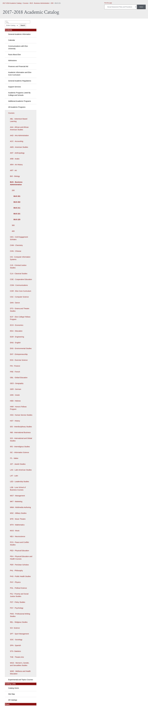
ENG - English (15, 343)
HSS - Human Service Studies (21, 415)
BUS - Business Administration (39, 3)
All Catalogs (12, 700)
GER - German (15, 389)
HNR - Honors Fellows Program (18, 408)
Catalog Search (9, 21)
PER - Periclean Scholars (19, 565)
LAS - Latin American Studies (21, 470)
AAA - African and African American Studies (19, 128)
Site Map (11, 694)
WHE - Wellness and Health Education (20, 672)
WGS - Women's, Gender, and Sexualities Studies (19, 664)
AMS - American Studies (19, 147)
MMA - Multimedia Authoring (20, 507)
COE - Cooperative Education (21, 279)
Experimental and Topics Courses (20, 680)
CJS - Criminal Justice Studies (18, 266)
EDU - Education (16, 331)
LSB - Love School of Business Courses (18, 488)
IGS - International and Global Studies (21, 439)
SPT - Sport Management (19, 634)
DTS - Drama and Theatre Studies (19, 310)
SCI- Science (15, 628)
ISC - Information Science (19, 452)
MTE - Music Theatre (17, 519)
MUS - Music (15, 531)
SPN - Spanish (15, 645)
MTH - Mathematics (17, 525)
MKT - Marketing (16, 501)
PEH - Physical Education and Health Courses (21, 557)
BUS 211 (17, 208)
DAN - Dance (15, 303)
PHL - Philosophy (16, 571)
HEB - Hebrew (15, 401)
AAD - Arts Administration (19, 135)
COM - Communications (19, 285)
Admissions (12, 60)
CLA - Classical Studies (18, 274)
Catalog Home (13, 688)
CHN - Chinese (15, 251)
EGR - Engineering (17, 337)
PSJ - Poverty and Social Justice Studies (19, 595)
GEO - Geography (16, 383)
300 (13, 225)
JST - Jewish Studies (17, 464)
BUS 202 (17, 202)
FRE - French (15, 372)
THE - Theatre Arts (17, 657)
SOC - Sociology (16, 640)
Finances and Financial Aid (18, 66)
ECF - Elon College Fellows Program (20, 318)
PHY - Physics (15, 582)
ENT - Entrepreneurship (19, 354)
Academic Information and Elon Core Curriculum (19, 73)
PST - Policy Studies (17, 602)
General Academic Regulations (19, 81)
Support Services (14, 87)
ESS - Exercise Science (19, 360)
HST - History (15, 421)
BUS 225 (17, 219)
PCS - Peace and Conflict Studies (19, 543)
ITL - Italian (14, 458)
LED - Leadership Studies (19, 481)
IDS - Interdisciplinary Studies (21, 427)
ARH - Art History (16, 165)
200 (52, 3)
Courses (25, 3)
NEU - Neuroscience (17, 536)
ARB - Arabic (15, 159)
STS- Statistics (15, 651)
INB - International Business (20, 432)
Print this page (108, 3)
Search (22, 25)
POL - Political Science (18, 588)
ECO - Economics (16, 325)
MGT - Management (17, 496)
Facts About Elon (14, 54)
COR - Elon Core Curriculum (20, 291)
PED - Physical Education (19, 551)
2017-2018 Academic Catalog (12, 3)
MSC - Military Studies (18, 513)
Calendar (11, 40)
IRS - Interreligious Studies (20, 447)
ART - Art (13, 170)
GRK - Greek (15, 395)
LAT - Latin (14, 476)
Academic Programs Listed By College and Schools (19, 94)
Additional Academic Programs (19, 101)
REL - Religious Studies (18, 622)
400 (13, 231)
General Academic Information (19, 34)
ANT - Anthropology (17, 153)
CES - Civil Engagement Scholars (19, 238)
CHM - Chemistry (16, 245)
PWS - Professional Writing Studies (20, 615)
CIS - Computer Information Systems (20, 258)
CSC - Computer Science (19, 297)
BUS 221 (17, 214)
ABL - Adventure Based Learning (18, 120)
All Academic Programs (16, 107)
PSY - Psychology (16, 608)
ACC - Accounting (16, 141)
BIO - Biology (15, 176)
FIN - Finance (15, 366)
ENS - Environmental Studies (21, 348)
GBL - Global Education (18, 378)
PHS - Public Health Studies (20, 576)
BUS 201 (17, 196)
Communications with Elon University (18, 47)
